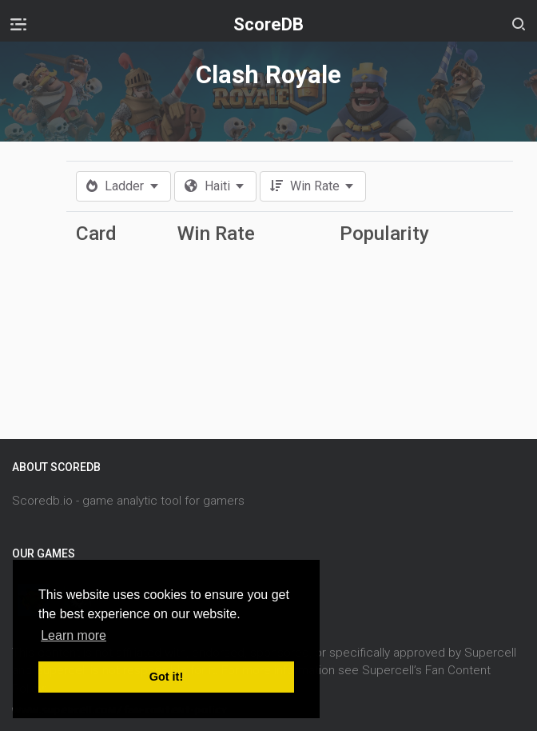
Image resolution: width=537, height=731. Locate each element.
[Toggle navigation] (18, 24)
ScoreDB (268, 24)
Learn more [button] (73, 635)
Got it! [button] (166, 676)
